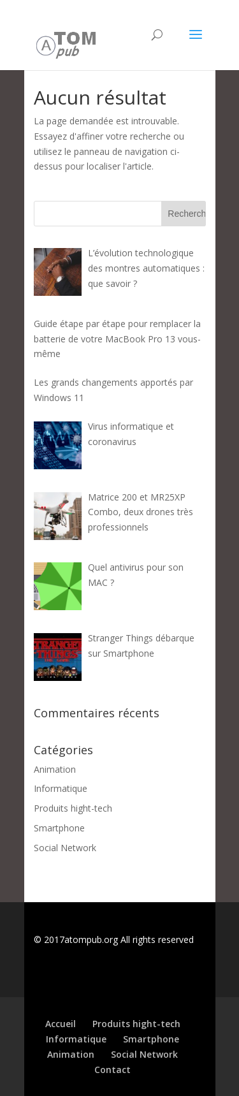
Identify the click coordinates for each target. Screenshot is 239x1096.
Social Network (65, 848)
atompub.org (91, 939)
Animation (55, 769)
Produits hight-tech (73, 808)
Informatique (60, 788)
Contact (112, 1069)
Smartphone (59, 828)
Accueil (60, 1024)
